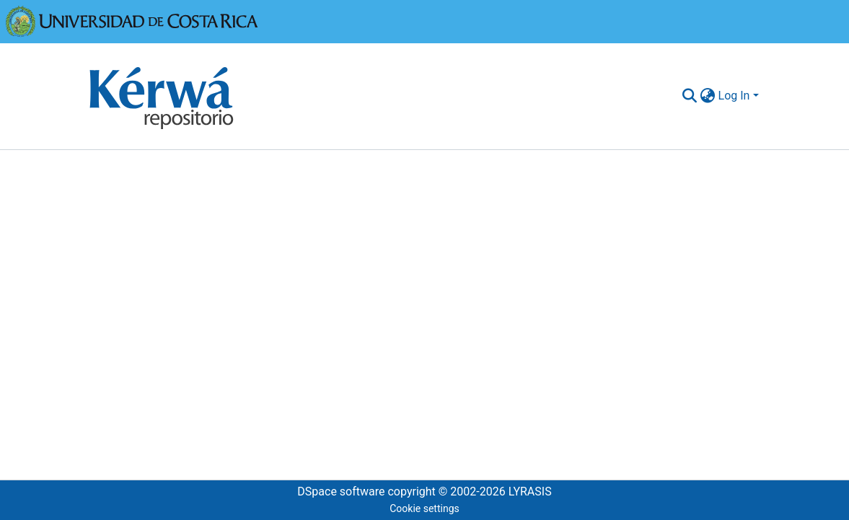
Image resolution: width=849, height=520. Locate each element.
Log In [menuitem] (734, 95)
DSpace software (340, 491)
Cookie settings (424, 508)
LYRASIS (530, 491)
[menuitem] (708, 96)
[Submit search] (690, 96)
